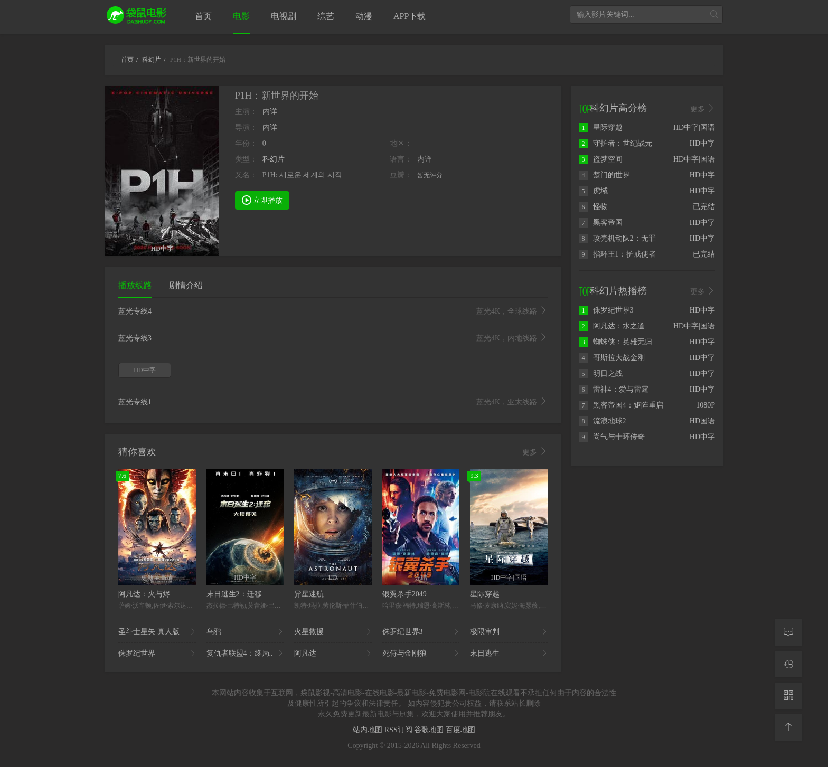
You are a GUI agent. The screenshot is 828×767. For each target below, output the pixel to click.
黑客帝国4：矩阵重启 (621, 405)
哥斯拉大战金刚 (612, 358)
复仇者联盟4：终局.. (245, 653)
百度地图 (460, 730)
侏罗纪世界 (157, 653)
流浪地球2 (602, 421)
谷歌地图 (430, 730)
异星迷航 (309, 594)
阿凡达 (333, 653)
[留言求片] (788, 632)
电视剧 (283, 16)
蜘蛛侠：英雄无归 (615, 342)
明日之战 (601, 373)
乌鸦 (245, 632)
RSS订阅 (399, 730)
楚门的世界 (604, 175)
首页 (203, 16)
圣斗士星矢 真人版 (157, 632)
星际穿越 (485, 594)
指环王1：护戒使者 (617, 254)
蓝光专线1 (333, 402)
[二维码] (788, 696)
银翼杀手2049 (404, 594)
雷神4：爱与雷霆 (613, 389)
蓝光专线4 (333, 311)
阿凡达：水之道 (612, 326)
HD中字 (144, 370)
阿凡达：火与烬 (144, 594)
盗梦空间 (601, 159)
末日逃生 (509, 653)
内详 (269, 112)
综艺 (325, 16)
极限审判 (509, 632)
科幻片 (273, 159)
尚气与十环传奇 (612, 437)
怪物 (593, 207)
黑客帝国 (601, 222)
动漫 (363, 16)
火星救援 (333, 632)
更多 (535, 452)
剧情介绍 (186, 285)
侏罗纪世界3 (421, 632)
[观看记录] (788, 664)
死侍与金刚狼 (421, 653)
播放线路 (135, 285)
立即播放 (262, 199)
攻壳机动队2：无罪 (617, 238)
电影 (241, 16)
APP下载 (409, 16)
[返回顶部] (788, 727)
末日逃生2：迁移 (234, 594)
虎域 (593, 191)
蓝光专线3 (333, 338)
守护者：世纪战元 (615, 143)
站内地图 (368, 730)
